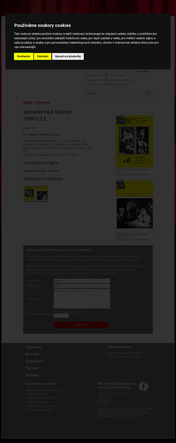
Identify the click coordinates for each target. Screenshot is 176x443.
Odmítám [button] (42, 56)
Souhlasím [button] (23, 56)
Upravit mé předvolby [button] (68, 56)
